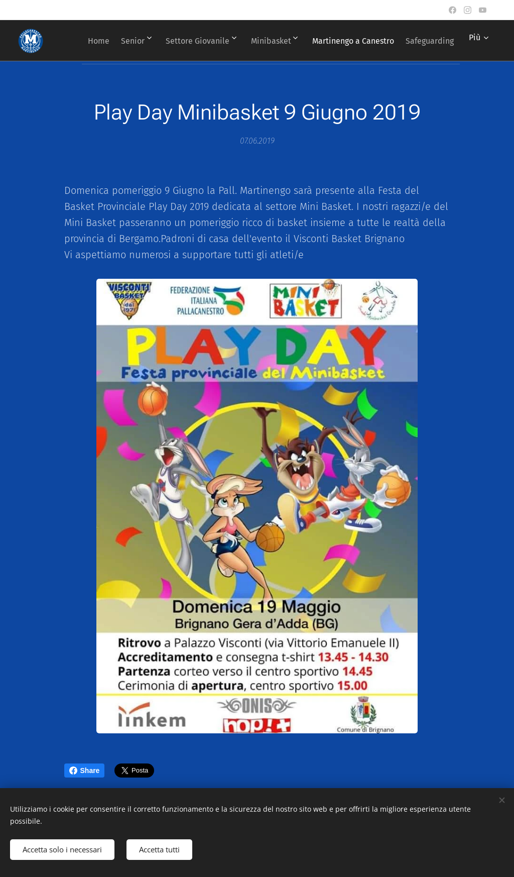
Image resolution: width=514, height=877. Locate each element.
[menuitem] (137, 40)
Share (84, 770)
